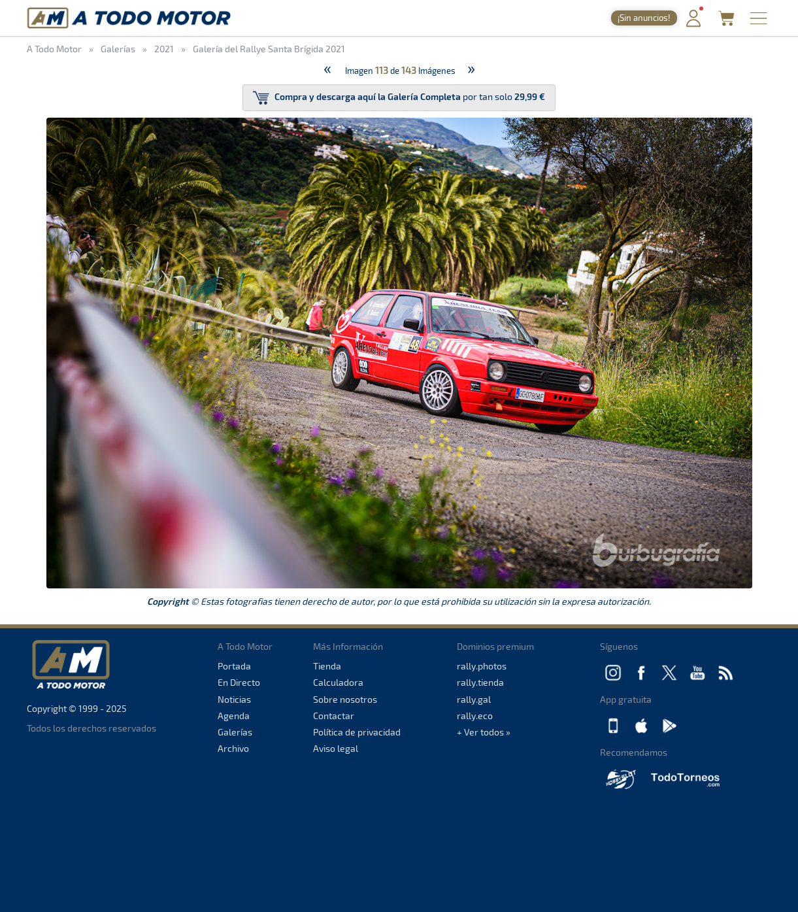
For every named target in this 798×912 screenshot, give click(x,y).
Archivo (233, 748)
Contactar (333, 715)
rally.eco (475, 715)
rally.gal (474, 699)
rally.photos (482, 665)
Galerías (235, 731)
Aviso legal (335, 748)
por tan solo (399, 98)
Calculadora (338, 682)
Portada (234, 665)
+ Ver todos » (483, 731)
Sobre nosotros (345, 699)
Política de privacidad (357, 731)
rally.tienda (480, 682)
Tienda (327, 665)
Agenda (234, 715)
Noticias (234, 699)
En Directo (239, 682)
